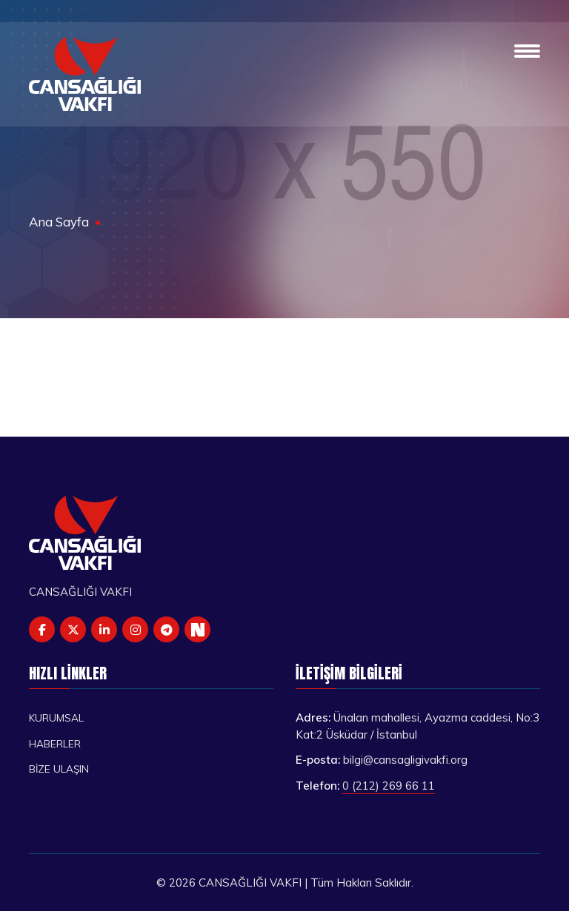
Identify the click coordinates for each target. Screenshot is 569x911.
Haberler (55, 743)
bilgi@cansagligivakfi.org (405, 760)
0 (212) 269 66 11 (388, 786)
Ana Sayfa (59, 221)
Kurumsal (56, 717)
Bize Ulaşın (59, 768)
